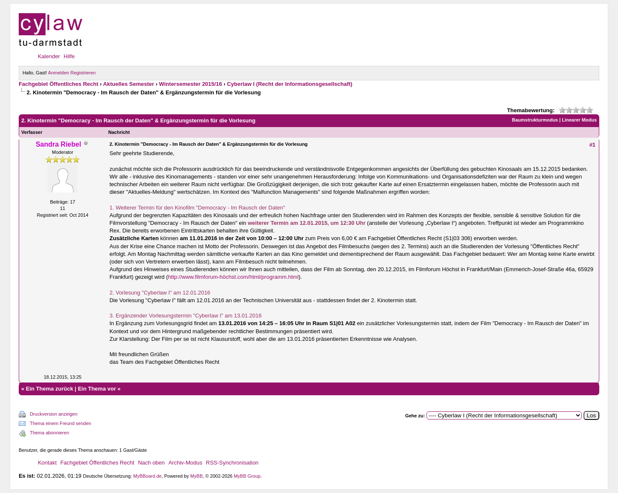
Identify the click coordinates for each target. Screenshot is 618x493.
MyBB (196, 476)
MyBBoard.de (147, 476)
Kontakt (47, 462)
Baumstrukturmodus (535, 119)
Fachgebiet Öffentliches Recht (58, 84)
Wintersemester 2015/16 (190, 84)
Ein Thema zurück (49, 388)
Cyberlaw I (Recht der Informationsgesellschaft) (289, 84)
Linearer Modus (579, 119)
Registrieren (82, 72)
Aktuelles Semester (128, 84)
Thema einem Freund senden (60, 423)
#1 (592, 145)
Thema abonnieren (49, 432)
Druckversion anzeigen (53, 413)
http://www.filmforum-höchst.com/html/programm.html (233, 277)
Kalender (49, 56)
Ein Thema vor (97, 388)
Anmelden (58, 72)
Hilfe (69, 56)
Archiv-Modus (185, 462)
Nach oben (151, 462)
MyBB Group (247, 476)
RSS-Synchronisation (232, 462)
